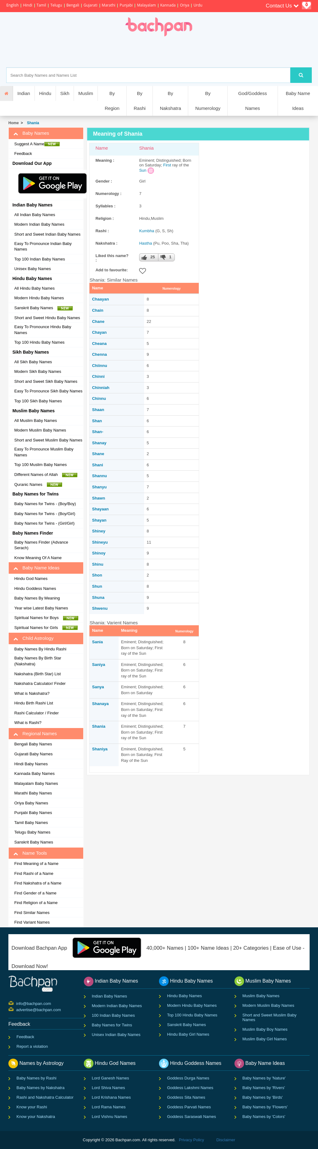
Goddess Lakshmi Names (190, 1087)
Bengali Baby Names (33, 744)
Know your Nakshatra (35, 1116)
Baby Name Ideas (298, 101)
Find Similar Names (31, 912)
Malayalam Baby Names (36, 783)
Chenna (99, 354)
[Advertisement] (180, 52)
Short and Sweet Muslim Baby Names (48, 440)
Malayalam (146, 5)
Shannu (99, 475)
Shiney (98, 531)
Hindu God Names (31, 578)
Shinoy (98, 553)
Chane (98, 321)
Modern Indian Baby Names (39, 224)
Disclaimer (225, 1140)
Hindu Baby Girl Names (188, 1034)
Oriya (184, 5)
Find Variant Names (32, 922)
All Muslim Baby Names (35, 420)
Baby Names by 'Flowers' (265, 1107)
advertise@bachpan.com (17, 1009)
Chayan (99, 332)
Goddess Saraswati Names (191, 1116)
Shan (97, 420)
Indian (23, 93)
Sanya (98, 687)
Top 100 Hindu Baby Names (39, 342)
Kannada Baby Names (34, 773)
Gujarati (91, 5)
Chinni (98, 376)
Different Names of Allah (45, 474)
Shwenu (99, 608)
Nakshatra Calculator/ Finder (40, 683)
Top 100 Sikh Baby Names (38, 401)
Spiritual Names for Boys (46, 617)
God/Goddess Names (252, 101)
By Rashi (139, 101)
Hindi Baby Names (31, 764)
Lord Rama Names (109, 1107)
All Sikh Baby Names (33, 362)
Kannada (167, 5)
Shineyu (100, 542)
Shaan (98, 409)
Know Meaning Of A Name (37, 557)
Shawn (98, 498)
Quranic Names (38, 484)
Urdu (197, 5)
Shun (97, 586)
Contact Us (282, 6)
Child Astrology (33, 638)
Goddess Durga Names (188, 1078)
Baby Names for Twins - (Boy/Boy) (45, 503)
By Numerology (207, 101)
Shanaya (100, 703)
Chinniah (100, 387)
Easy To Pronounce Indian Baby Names (43, 246)
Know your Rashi (31, 1107)
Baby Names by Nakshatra (40, 1087)
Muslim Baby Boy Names (265, 1029)
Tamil (41, 5)
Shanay (99, 443)
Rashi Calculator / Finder (36, 713)
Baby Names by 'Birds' (263, 1097)
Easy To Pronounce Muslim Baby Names (44, 452)
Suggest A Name (37, 144)
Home (13, 123)
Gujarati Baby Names (33, 754)
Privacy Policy (191, 1140)
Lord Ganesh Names (110, 1078)
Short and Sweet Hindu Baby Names (47, 317)
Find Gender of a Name (35, 893)
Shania (32, 123)
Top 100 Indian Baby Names (39, 259)
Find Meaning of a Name (36, 863)
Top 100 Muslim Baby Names (40, 464)
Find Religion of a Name (35, 902)
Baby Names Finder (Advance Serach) (41, 545)
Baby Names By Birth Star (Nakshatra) (37, 661)
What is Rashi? (27, 722)
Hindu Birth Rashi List (33, 703)
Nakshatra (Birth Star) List (37, 674)
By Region (112, 101)
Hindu (45, 93)
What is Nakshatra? (31, 693)
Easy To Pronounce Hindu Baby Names (42, 329)
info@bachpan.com (17, 1003)
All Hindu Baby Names (34, 288)
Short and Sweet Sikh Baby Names (45, 381)
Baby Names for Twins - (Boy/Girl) (44, 513)
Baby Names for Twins (112, 1025)
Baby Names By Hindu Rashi (40, 649)
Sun (142, 170)
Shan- (97, 431)
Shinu (97, 564)
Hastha (145, 243)
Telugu (56, 5)
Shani (97, 465)
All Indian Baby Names (34, 214)
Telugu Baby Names (32, 832)
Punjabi (126, 5)
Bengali (72, 5)
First (167, 165)
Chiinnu (99, 365)
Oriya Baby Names (31, 803)
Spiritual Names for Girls (46, 627)
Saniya (98, 664)
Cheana (99, 343)
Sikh (64, 93)
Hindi (27, 5)
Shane (98, 453)
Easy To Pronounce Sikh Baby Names (48, 391)
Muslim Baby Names (261, 995)
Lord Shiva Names (108, 1087)
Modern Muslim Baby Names (40, 430)
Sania (97, 642)
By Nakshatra (170, 101)
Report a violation (32, 1046)
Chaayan (100, 299)
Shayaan (100, 509)
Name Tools (30, 853)
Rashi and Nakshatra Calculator (45, 1097)
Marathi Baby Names (33, 793)
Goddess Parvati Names (189, 1107)
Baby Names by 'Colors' (264, 1116)
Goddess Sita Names (186, 1097)
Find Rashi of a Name (33, 873)
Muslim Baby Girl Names (265, 1039)
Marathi (109, 5)
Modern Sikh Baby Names (37, 371)
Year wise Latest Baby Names (41, 608)
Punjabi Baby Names (33, 812)
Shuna (98, 597)
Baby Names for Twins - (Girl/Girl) (44, 523)
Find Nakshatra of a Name (37, 883)
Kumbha (146, 230)
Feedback (23, 153)
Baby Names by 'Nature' (264, 1078)
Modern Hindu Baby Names (39, 298)
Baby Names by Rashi (36, 1078)
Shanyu (99, 487)
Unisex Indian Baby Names (116, 1034)
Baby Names (31, 133)
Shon (97, 575)
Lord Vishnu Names (109, 1116)
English (12, 5)
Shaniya (99, 749)
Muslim (85, 93)
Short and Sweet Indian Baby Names (47, 234)
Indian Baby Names (109, 996)
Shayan (99, 520)
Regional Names (35, 733)
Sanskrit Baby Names (43, 307)
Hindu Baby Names (184, 995)
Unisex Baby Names (32, 268)
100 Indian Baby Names (113, 1015)
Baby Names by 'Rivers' (264, 1087)
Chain (97, 310)
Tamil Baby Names (31, 822)
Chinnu (99, 398)
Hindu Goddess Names (35, 588)
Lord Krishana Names (111, 1097)
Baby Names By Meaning (37, 598)
